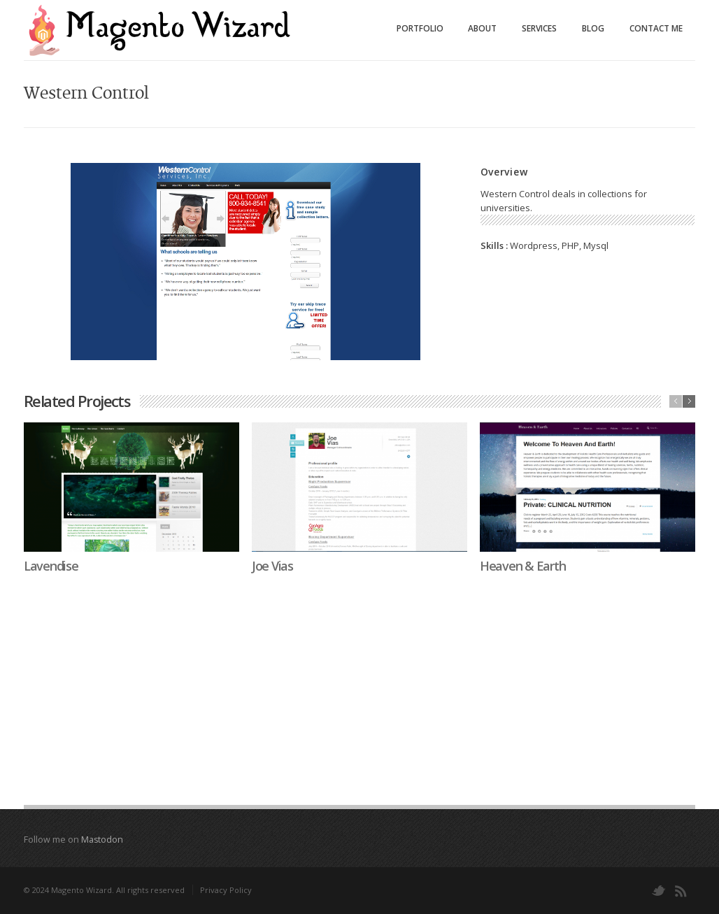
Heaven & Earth (522, 565)
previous (675, 401)
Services (539, 28)
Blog (593, 28)
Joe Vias (272, 565)
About (482, 28)
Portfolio (420, 28)
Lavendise (51, 565)
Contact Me (656, 28)
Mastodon (102, 839)
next (689, 401)
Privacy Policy (226, 890)
